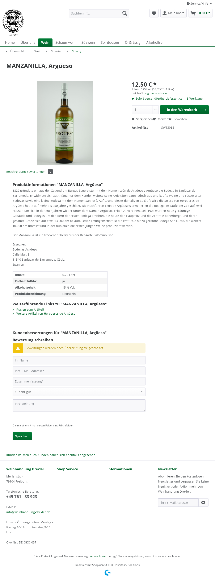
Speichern (22, 436)
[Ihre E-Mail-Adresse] (79, 371)
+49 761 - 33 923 (21, 496)
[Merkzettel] (154, 13)
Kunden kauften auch (21, 455)
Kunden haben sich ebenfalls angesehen (66, 455)
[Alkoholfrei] (154, 42)
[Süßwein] (88, 42)
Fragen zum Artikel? (28, 309)
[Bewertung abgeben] (79, 392)
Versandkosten (98, 556)
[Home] (10, 42)
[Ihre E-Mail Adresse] (178, 502)
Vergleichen (142, 119)
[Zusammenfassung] (79, 381)
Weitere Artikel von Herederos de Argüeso (44, 313)
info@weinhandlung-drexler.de (28, 512)
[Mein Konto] (173, 13)
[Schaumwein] (65, 42)
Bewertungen (40, 172)
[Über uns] (28, 42)
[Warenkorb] (200, 13)
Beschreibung (16, 172)
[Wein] (45, 42)
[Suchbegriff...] (99, 13)
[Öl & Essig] (132, 42)
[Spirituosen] (110, 42)
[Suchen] (124, 13)
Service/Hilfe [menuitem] (198, 3)
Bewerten (177, 119)
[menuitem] (99, 15)
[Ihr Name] (79, 360)
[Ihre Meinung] (79, 405)
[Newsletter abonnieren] (203, 502)
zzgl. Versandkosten (156, 93)
